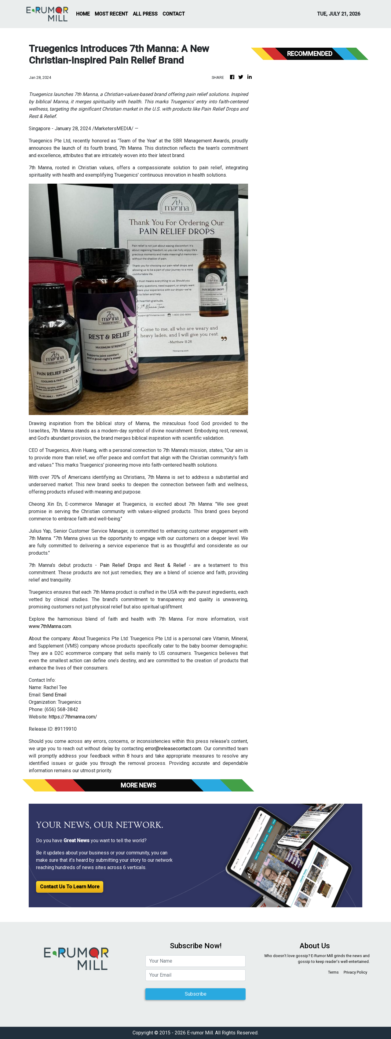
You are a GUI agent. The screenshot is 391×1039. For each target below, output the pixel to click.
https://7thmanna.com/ (73, 717)
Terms (333, 972)
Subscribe (195, 994)
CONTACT (174, 14)
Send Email (54, 695)
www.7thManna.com (50, 626)
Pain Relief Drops (120, 565)
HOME (83, 14)
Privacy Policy (355, 972)
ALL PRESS (145, 14)
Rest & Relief (170, 565)
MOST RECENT (111, 14)
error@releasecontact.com (173, 748)
